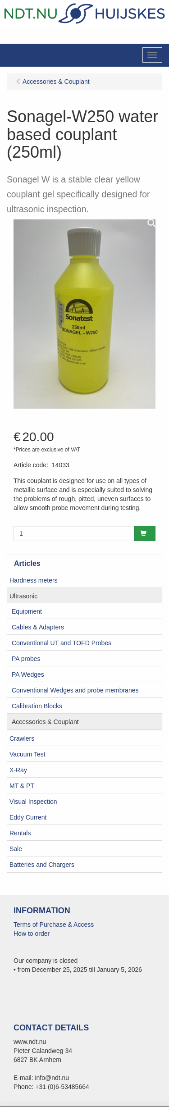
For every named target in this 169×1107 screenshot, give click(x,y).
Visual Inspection (33, 801)
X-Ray (18, 770)
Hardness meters (33, 580)
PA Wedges (28, 674)
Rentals (20, 833)
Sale (15, 848)
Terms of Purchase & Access (54, 924)
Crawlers (21, 738)
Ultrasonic (23, 596)
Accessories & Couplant (45, 721)
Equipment (27, 611)
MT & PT (21, 785)
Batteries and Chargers (41, 864)
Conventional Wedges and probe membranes (75, 690)
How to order (32, 933)
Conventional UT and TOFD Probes (61, 643)
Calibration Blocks (37, 706)
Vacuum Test (27, 754)
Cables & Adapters (38, 627)
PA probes (26, 658)
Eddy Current (27, 817)
